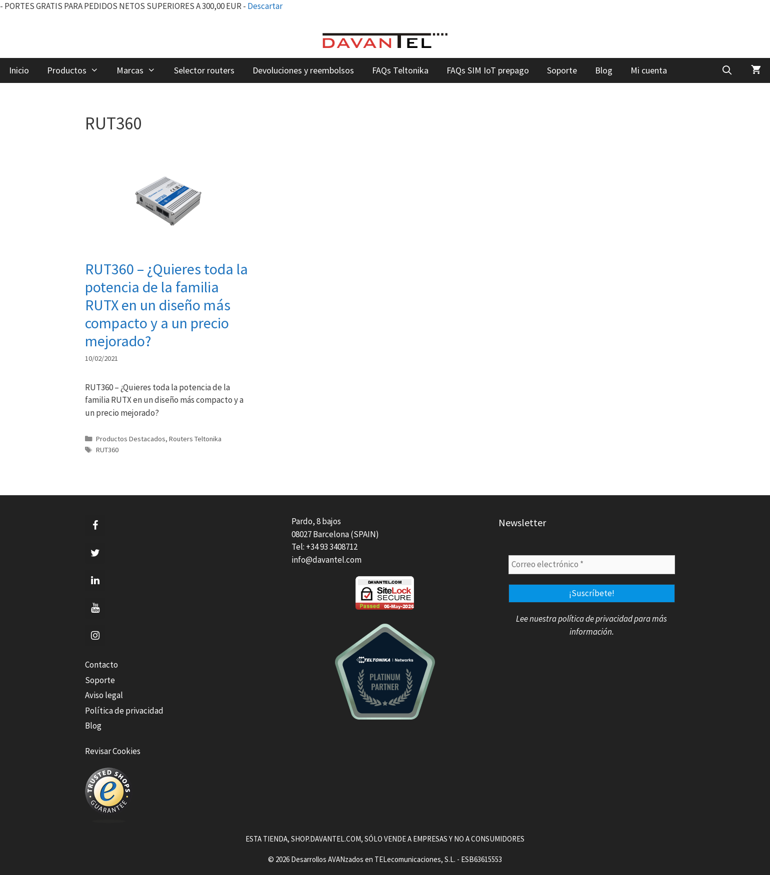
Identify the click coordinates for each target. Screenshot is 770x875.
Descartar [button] (265, 5)
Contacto (101, 664)
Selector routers (204, 70)
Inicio (19, 70)
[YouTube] (95, 608)
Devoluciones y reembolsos (303, 70)
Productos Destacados (131, 438)
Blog (603, 70)
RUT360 (107, 449)
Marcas (140, 70)
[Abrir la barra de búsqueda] (727, 70)
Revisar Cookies (112, 751)
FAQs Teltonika (400, 70)
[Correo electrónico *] (591, 564)
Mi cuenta (648, 70)
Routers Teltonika (195, 438)
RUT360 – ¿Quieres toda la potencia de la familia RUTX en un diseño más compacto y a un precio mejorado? (166, 304)
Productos (77, 70)
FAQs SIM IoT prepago (487, 70)
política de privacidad (595, 618)
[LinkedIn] (95, 580)
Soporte (562, 70)
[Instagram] (95, 635)
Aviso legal (104, 695)
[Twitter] (95, 553)
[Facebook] (95, 525)
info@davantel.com (327, 559)
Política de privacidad (124, 710)
